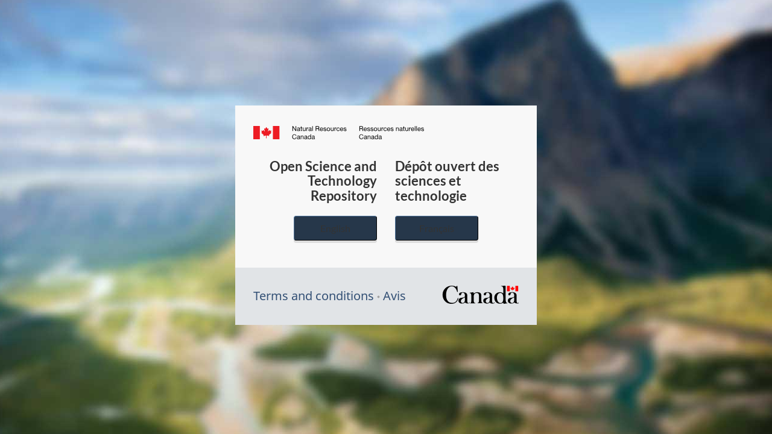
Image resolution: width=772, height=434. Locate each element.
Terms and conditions (313, 296)
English (335, 228)
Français (436, 228)
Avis (394, 296)
